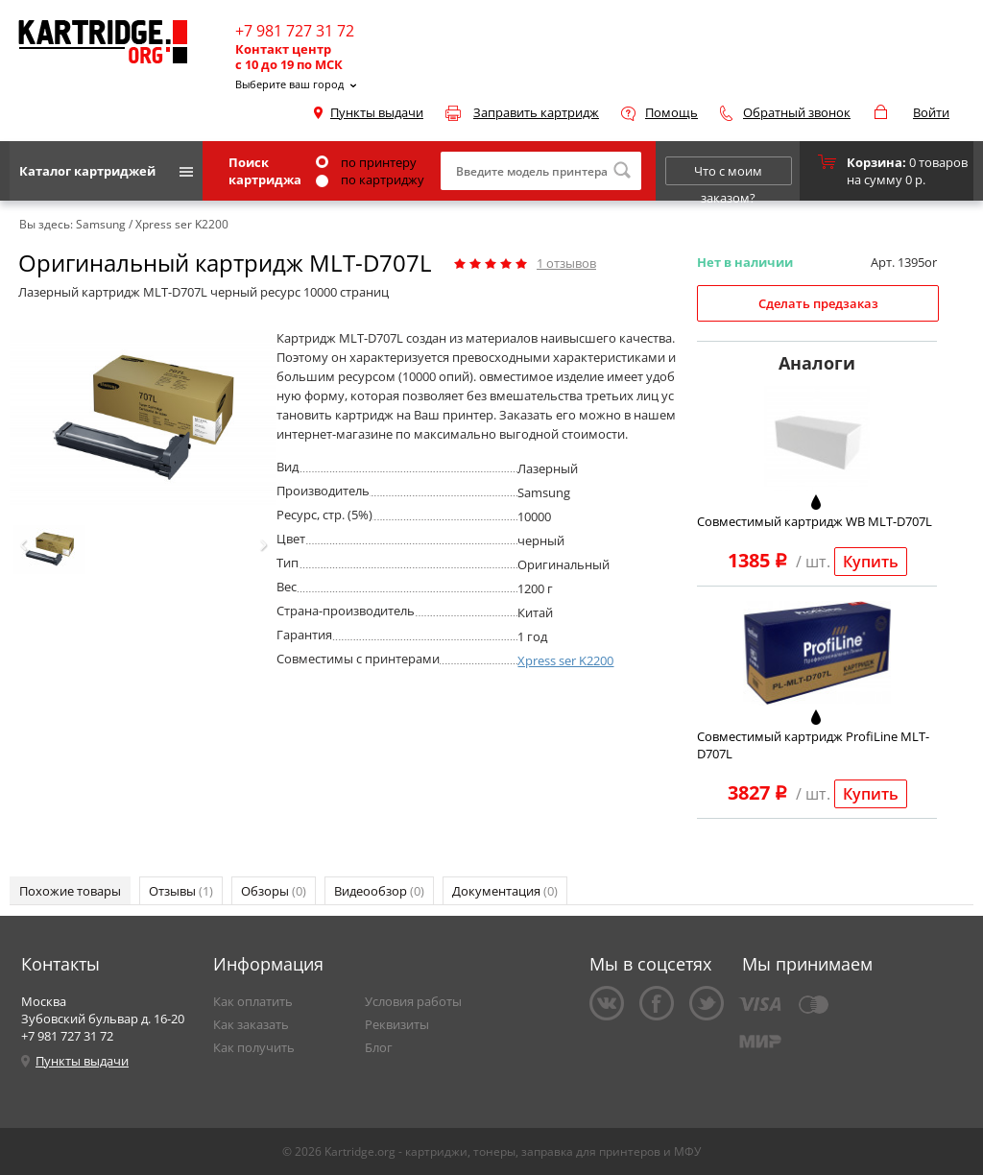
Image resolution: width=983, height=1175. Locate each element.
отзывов (566, 263)
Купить (871, 561)
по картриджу (370, 179)
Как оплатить (253, 1001)
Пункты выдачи (376, 112)
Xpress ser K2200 (565, 660)
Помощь (671, 112)
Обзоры (273, 890)
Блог (379, 1047)
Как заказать (251, 1024)
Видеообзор (379, 890)
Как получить (254, 1047)
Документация (505, 890)
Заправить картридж (536, 112)
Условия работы (413, 1001)
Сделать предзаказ (818, 303)
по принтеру (366, 162)
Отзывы (181, 890)
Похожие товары (70, 890)
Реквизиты (397, 1024)
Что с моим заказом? (728, 173)
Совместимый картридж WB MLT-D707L (814, 521)
